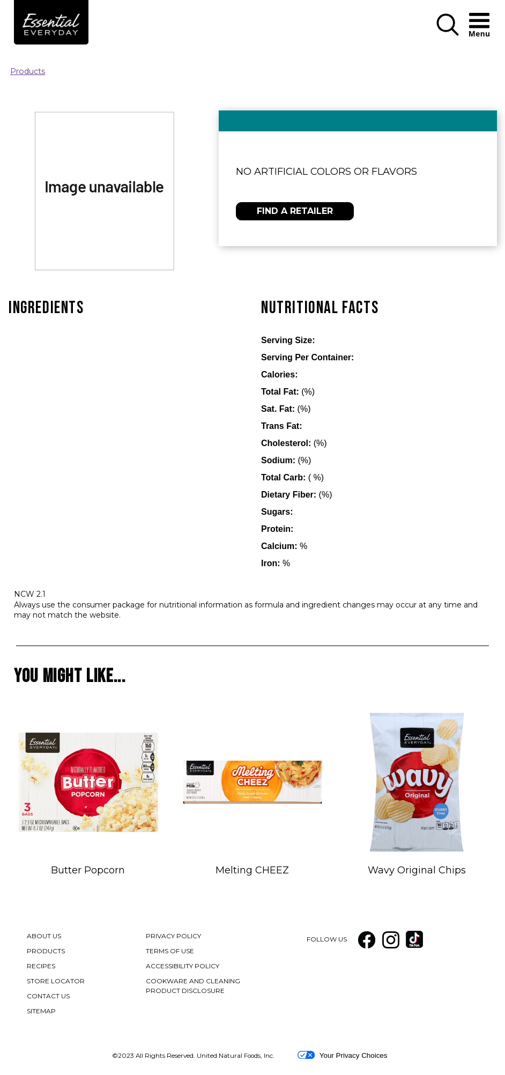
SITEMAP (41, 1011)
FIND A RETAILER (295, 211)
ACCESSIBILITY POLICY (183, 967)
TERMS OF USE (170, 952)
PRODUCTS (46, 951)
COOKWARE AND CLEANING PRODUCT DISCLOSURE (196, 986)
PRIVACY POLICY (174, 937)
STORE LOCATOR (56, 981)
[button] (447, 25)
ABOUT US (44, 936)
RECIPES (41, 966)
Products (27, 71)
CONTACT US (48, 996)
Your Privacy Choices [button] (342, 1055)
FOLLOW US (327, 939)
